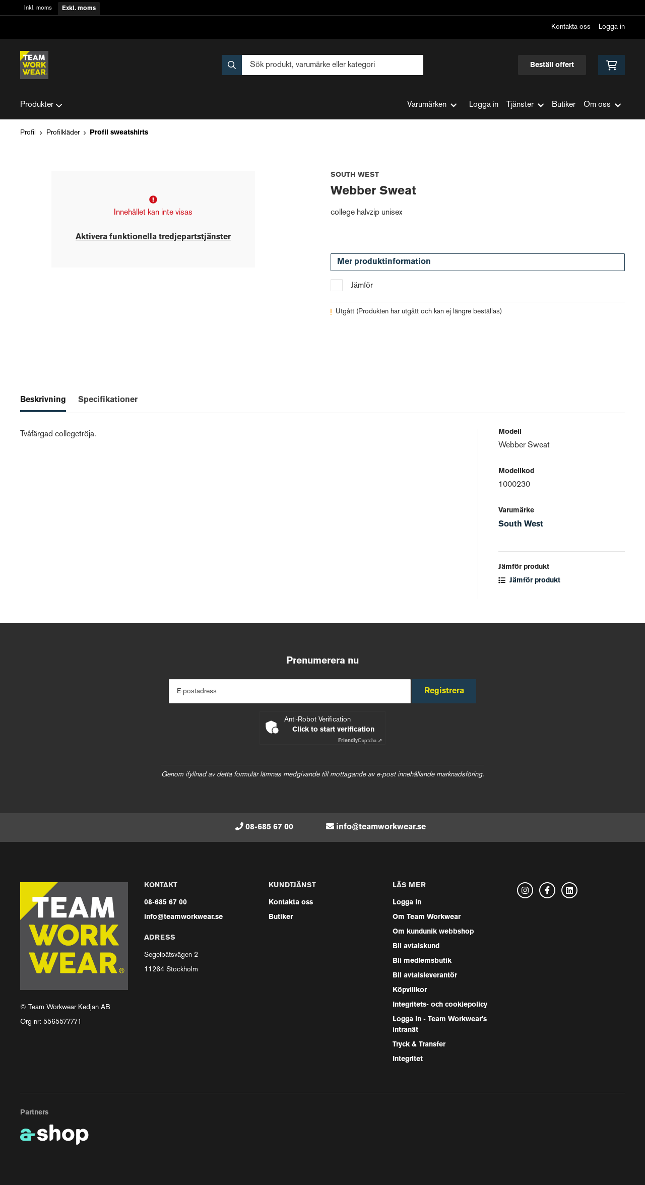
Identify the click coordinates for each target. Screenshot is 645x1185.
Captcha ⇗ (360, 741)
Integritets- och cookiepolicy (440, 1005)
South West (520, 524)
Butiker (563, 105)
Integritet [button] (408, 1059)
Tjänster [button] (525, 105)
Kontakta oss (571, 27)
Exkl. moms (79, 8)
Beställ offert (552, 65)
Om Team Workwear (427, 917)
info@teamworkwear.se (381, 827)
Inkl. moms (38, 8)
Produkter (41, 105)
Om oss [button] (602, 105)
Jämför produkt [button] (529, 580)
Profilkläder (63, 132)
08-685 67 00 (269, 827)
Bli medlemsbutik (422, 961)
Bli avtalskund (416, 946)
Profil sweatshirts (119, 132)
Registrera (448, 691)
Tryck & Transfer (419, 1044)
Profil (28, 132)
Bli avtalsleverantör (425, 975)
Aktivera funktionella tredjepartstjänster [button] (153, 237)
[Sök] (322, 65)
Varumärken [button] (432, 105)
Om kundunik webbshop (433, 932)
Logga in (612, 27)
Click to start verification (333, 730)
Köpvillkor (410, 990)
